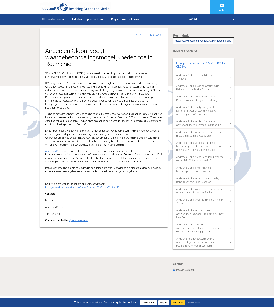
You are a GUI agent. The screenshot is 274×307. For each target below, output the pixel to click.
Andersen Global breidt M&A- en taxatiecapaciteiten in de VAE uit (193, 169)
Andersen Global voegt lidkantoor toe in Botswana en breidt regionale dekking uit (198, 98)
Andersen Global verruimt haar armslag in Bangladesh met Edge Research (199, 180)
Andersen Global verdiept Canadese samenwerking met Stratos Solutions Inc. (199, 123)
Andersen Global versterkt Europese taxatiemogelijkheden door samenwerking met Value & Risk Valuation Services (199, 146)
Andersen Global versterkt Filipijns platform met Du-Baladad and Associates (199, 134)
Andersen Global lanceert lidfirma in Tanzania (195, 77)
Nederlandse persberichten (87, 19)
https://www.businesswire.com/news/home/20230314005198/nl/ (82, 187)
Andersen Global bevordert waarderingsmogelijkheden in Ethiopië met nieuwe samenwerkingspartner (199, 228)
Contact (222, 10)
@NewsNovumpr (78, 220)
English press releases (125, 19)
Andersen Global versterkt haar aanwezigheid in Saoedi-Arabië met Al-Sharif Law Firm (200, 214)
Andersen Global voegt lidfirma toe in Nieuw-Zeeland (200, 201)
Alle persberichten (52, 19)
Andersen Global (54, 151)
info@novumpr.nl (184, 269)
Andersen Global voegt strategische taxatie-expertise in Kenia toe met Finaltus (200, 191)
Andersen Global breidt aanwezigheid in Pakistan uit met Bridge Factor (197, 88)
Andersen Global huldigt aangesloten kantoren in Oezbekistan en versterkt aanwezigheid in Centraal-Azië (196, 111)
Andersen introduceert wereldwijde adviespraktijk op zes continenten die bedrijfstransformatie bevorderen (196, 242)
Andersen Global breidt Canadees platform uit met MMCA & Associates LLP (199, 159)
